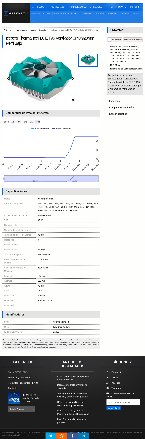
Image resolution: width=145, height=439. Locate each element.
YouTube (113, 383)
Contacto (12, 388)
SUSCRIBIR (113, 408)
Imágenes (114, 101)
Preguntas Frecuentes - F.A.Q (23, 383)
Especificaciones (117, 112)
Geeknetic (10, 30)
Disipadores (43, 30)
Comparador (58, 7)
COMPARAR (114, 40)
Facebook (113, 372)
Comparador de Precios (26, 30)
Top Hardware (117, 7)
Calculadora (78, 7)
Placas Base (47, 13)
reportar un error (133, 40)
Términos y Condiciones (20, 377)
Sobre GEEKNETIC (18, 372)
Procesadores (36, 13)
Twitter (112, 377)
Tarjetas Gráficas (59, 13)
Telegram (113, 388)
